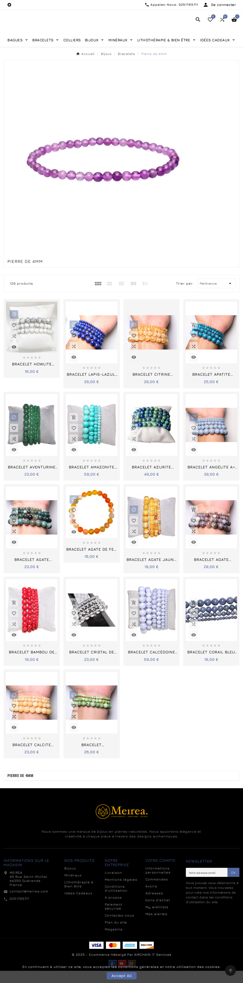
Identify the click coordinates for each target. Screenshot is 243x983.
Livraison (113, 885)
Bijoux (70, 880)
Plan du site (116, 934)
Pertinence (216, 296)
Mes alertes (156, 926)
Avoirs (151, 898)
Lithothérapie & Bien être (79, 896)
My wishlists (156, 919)
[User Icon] (219, 5)
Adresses (154, 905)
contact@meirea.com (29, 903)
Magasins (114, 941)
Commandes (156, 891)
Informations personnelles (158, 882)
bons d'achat (157, 912)
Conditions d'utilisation (116, 900)
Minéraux (73, 887)
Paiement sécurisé (113, 918)
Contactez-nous (119, 927)
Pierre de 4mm (20, 788)
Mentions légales (121, 892)
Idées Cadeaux (78, 905)
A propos (113, 909)
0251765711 (19, 911)
